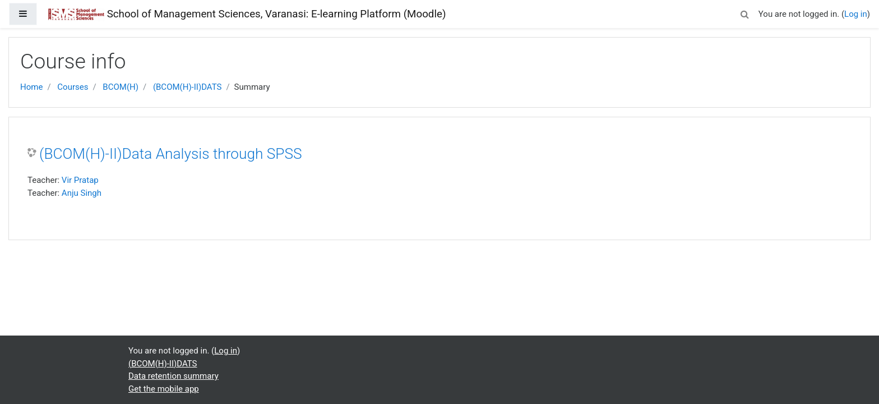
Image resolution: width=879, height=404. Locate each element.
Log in (855, 14)
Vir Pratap (80, 180)
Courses (72, 87)
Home (31, 87)
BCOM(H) (120, 87)
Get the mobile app (163, 389)
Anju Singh (81, 193)
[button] (745, 12)
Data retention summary (173, 376)
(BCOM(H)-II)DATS (187, 87)
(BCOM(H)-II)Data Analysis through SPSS (170, 153)
